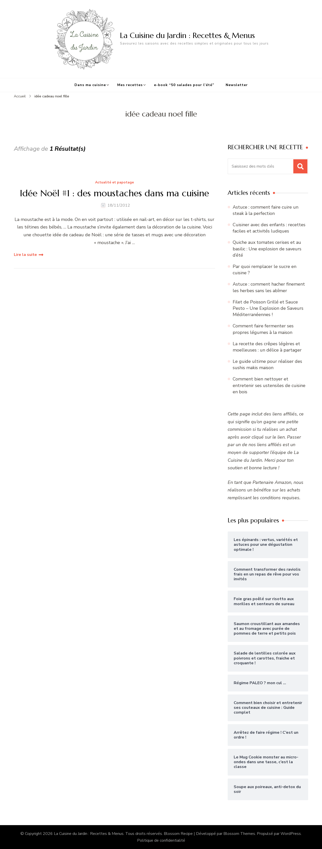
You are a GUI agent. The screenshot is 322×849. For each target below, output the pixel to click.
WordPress (290, 833)
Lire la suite (25, 254)
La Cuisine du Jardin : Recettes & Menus (187, 35)
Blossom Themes (239, 833)
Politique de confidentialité (161, 840)
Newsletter (237, 85)
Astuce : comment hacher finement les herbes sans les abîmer (269, 287)
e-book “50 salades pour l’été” (184, 85)
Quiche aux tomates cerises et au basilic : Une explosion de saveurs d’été (267, 248)
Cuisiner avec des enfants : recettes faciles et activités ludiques (269, 228)
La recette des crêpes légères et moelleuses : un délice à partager (267, 347)
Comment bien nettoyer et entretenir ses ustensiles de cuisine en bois (269, 385)
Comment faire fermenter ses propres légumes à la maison (263, 329)
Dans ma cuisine (90, 85)
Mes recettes (130, 85)
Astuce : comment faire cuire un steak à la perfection (265, 210)
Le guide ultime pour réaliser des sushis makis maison (267, 364)
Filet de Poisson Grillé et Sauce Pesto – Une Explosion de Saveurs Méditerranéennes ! (268, 308)
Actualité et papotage (114, 182)
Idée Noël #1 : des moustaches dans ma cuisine (114, 193)
